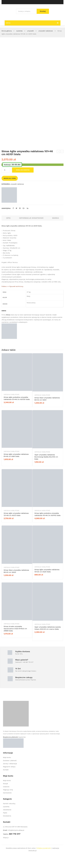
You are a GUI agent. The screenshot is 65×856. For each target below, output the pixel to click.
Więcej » (6, 837)
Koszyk (5, 783)
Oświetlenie (7, 810)
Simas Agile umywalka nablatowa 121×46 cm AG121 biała (58, 152)
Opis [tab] (8, 218)
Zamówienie (7, 793)
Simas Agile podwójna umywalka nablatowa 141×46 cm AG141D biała (47, 514)
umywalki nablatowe (45, 31)
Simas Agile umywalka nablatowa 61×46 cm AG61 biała (16, 455)
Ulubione (6, 786)
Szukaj (43, 11)
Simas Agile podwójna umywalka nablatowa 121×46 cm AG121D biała (17, 398)
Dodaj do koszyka (22, 170)
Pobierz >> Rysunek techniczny (12, 286)
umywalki (30, 31)
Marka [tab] (55, 218)
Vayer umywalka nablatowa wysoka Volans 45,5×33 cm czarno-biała (47, 628)
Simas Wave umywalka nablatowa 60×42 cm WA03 (16, 571)
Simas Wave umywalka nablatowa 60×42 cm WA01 (47, 399)
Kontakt (6, 770)
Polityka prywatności (43, 848)
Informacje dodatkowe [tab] (31, 218)
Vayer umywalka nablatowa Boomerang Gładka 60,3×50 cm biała (46, 457)
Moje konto (7, 757)
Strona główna (7, 31)
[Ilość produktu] (5, 170)
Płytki (5, 813)
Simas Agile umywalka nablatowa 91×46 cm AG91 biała (61, 152)
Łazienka (19, 31)
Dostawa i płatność (10, 760)
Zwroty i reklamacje (10, 763)
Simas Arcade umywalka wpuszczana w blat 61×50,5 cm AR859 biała (15, 629)
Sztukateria (7, 816)
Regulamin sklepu (9, 766)
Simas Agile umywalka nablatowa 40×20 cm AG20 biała (46, 571)
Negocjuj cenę (10, 178)
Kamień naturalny (9, 803)
